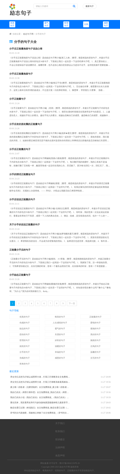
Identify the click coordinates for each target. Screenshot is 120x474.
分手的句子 (25, 352)
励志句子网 (28, 34)
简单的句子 (25, 364)
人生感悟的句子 (60, 323)
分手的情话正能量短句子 (22, 174)
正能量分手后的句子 (20, 250)
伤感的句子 (25, 323)
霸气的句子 (60, 328)
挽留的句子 (95, 340)
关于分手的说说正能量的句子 (24, 224)
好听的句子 (60, 340)
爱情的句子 (95, 323)
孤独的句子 (95, 328)
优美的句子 (25, 317)
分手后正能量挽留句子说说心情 (25, 48)
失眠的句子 (25, 358)
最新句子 (90, 6)
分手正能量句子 (17, 99)
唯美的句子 (60, 317)
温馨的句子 (95, 352)
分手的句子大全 (23, 42)
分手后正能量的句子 (20, 149)
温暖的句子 (60, 346)
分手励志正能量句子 (20, 275)
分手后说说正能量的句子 (22, 199)
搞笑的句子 (25, 346)
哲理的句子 (25, 340)
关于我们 (60, 423)
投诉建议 (60, 439)
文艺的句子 (95, 358)
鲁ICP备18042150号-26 (69, 463)
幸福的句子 (60, 352)
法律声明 (60, 447)
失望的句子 (60, 334)
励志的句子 (25, 328)
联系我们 (60, 431)
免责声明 (60, 455)
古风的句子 (95, 346)
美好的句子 (95, 334)
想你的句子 (25, 334)
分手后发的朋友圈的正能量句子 (25, 124)
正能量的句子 (95, 317)
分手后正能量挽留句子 (21, 74)
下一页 (72, 303)
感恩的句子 (60, 358)
